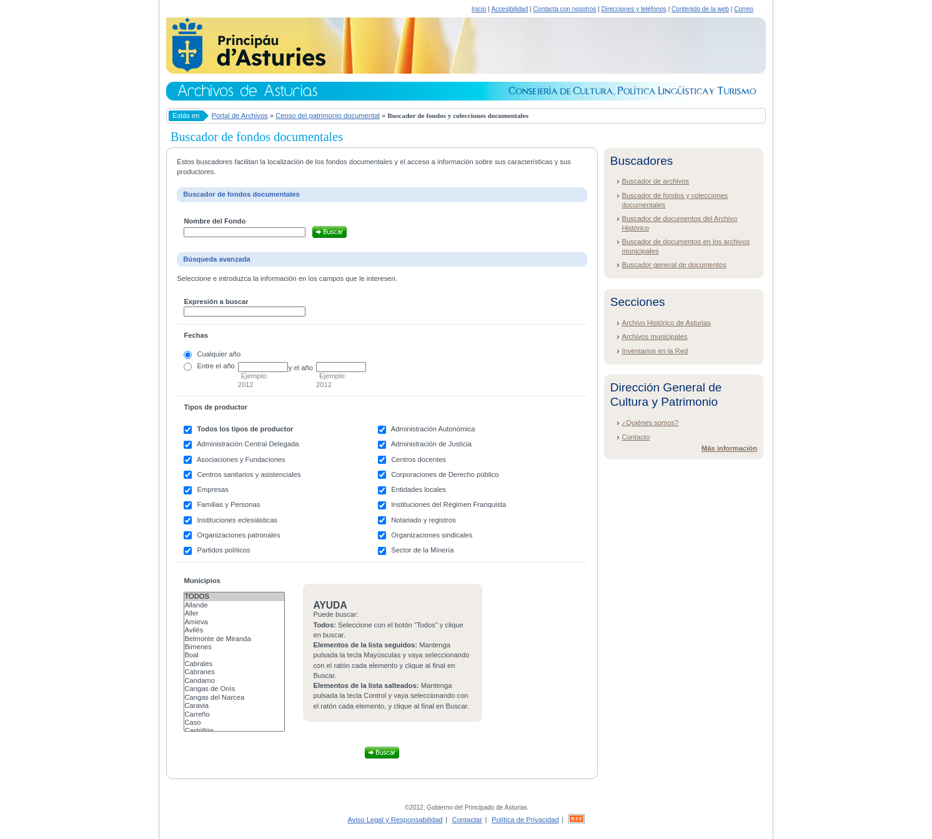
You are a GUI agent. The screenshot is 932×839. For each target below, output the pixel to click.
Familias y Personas (228, 504)
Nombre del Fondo (214, 221)
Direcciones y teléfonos (634, 9)
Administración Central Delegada (248, 444)
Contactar (467, 819)
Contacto (636, 437)
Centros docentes (418, 459)
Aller (234, 613)
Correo (743, 9)
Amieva (234, 622)
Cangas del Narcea (234, 698)
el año (225, 366)
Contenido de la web (700, 9)
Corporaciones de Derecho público (444, 474)
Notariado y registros (423, 520)
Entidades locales (418, 489)
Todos (234, 596)
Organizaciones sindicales (431, 535)
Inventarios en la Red (655, 351)
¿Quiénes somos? (650, 422)
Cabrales (234, 664)
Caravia (234, 706)
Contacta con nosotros (565, 9)
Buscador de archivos (655, 181)
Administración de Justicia (431, 444)
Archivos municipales (654, 336)
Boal (234, 655)
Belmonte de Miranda (234, 639)
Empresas (213, 489)
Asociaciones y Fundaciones (241, 459)
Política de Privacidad (525, 819)
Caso (234, 723)
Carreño (234, 714)
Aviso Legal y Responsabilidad (394, 819)
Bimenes (234, 647)
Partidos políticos (223, 550)
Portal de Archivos (240, 115)
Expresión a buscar (216, 301)
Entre (205, 366)
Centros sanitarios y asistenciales (249, 474)
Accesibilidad (509, 9)
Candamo (234, 681)
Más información (729, 448)
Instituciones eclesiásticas (237, 520)
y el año (301, 367)
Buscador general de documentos (674, 264)
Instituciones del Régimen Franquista (448, 504)
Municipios (202, 580)
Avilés (234, 630)
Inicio (479, 9)
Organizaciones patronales (238, 535)
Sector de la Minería (422, 550)
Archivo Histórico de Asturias (666, 322)
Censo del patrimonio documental (327, 115)
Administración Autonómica (433, 429)
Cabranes (234, 672)
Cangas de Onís (234, 689)
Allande (234, 605)
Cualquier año (219, 354)
